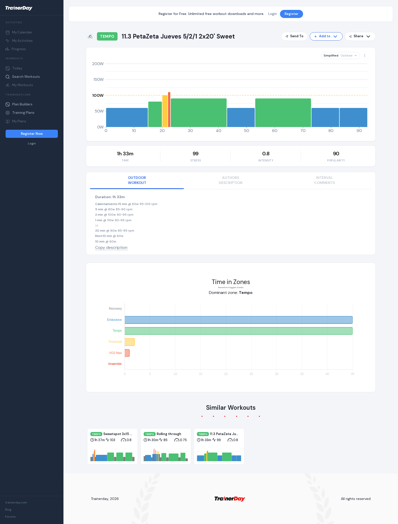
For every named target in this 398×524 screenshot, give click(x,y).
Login (32, 143)
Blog (8, 510)
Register (291, 14)
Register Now (32, 134)
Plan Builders (19, 104)
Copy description (111, 247)
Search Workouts (23, 76)
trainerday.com (16, 502)
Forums (10, 517)
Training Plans (20, 112)
